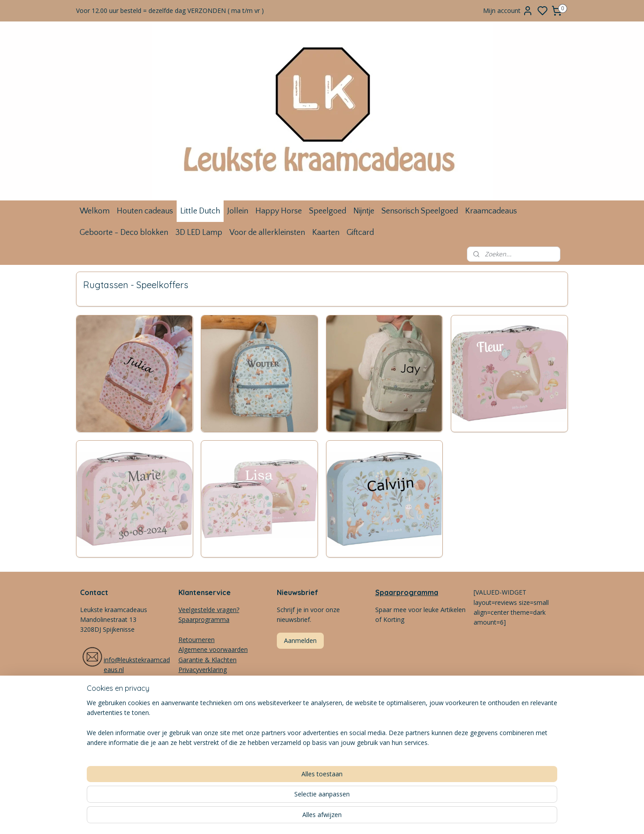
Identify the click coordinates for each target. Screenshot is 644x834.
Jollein (237, 211)
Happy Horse (278, 211)
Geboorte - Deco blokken (124, 232)
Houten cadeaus (145, 211)
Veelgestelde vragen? (208, 609)
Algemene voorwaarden (213, 649)
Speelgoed (327, 211)
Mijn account (508, 10)
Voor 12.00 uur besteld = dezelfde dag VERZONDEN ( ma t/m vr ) (170, 10)
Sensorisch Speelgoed (419, 211)
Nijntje (363, 211)
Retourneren (196, 639)
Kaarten (325, 232)
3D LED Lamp (198, 232)
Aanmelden (300, 640)
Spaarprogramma (406, 592)
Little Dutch (200, 211)
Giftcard (360, 232)
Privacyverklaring (202, 669)
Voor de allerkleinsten (267, 232)
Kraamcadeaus (491, 211)
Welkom (95, 211)
